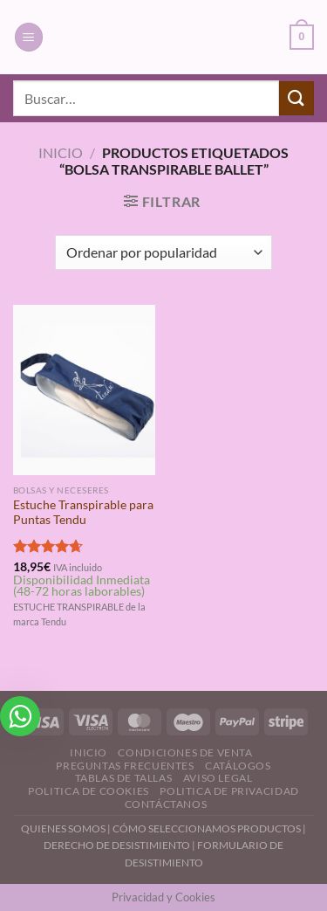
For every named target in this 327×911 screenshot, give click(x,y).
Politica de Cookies (88, 790)
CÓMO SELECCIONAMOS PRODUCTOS (206, 828)
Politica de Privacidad (229, 790)
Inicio (60, 152)
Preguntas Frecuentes (125, 765)
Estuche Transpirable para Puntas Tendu (83, 513)
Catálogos (238, 765)
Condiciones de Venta (185, 752)
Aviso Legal (218, 777)
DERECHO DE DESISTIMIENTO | (120, 845)
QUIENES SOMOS (63, 828)
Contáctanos (166, 804)
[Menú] (29, 37)
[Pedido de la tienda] (163, 252)
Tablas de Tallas (124, 777)
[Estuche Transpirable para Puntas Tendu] (84, 390)
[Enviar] (296, 98)
